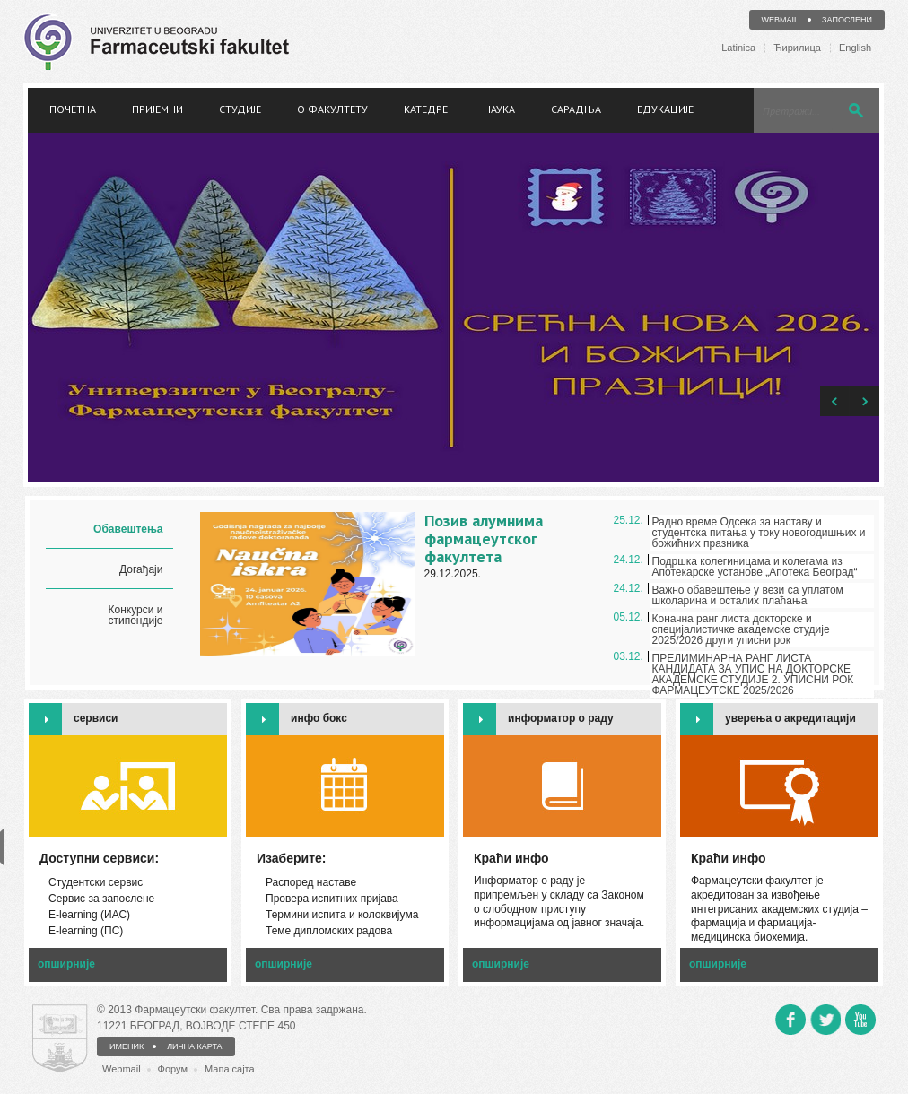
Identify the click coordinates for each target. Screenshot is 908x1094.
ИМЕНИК (126, 1046)
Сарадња (576, 109)
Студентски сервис (95, 882)
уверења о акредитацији (790, 718)
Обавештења (127, 529)
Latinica (738, 48)
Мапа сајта (230, 1069)
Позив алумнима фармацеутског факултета (483, 538)
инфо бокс (319, 718)
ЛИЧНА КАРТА (194, 1046)
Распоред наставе (311, 882)
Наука (499, 109)
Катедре (426, 109)
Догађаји (140, 569)
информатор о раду (561, 718)
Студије (240, 109)
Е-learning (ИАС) (89, 914)
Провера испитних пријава (332, 898)
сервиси (96, 718)
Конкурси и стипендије (135, 615)
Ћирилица (797, 48)
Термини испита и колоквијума (342, 914)
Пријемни (157, 109)
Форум (173, 1069)
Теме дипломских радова (329, 931)
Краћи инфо (728, 858)
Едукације (665, 109)
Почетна (72, 109)
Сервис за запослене (101, 898)
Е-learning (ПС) (85, 931)
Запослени (847, 19)
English (855, 48)
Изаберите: (292, 858)
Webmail (780, 19)
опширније (66, 964)
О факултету (332, 109)
